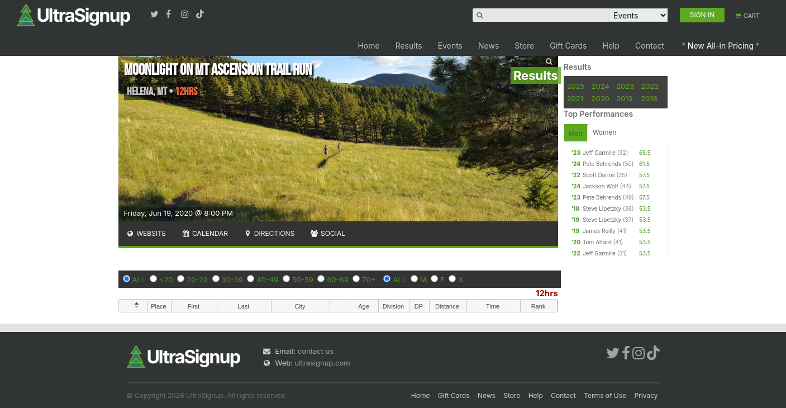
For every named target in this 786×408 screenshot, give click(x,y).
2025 (576, 86)
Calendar (205, 233)
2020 (600, 98)
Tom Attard (597, 242)
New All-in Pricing (721, 45)
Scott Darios (599, 175)
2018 (649, 98)
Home (368, 45)
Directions (269, 233)
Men (576, 133)
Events (450, 45)
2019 (624, 98)
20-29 (197, 279)
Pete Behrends (602, 163)
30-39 (232, 279)
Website (146, 233)
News (488, 45)
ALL (139, 279)
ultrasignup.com (322, 362)
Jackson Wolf (600, 186)
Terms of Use (605, 395)
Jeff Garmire (599, 152)
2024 (600, 86)
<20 (166, 279)
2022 (650, 86)
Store (524, 45)
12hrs (547, 293)
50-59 (302, 279)
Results (409, 45)
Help (611, 45)
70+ (368, 279)
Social (327, 233)
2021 (575, 98)
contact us (316, 351)
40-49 (267, 279)
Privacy (646, 395)
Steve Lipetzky (602, 208)
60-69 (337, 279)
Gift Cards (568, 45)
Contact (649, 45)
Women (605, 132)
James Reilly (599, 230)
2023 (625, 86)
